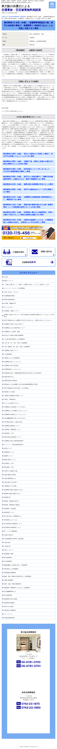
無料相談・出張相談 (10, 508)
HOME (6, 277)
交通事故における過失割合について (14, 328)
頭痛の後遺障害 (8, 580)
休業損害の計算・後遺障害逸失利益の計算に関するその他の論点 (22, 373)
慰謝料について (8, 456)
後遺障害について (9, 452)
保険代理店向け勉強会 (10, 380)
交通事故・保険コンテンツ (12, 311)
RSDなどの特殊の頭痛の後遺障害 (13, 335)
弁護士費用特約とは (10, 478)
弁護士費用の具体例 (10, 474)
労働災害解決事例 (9, 617)
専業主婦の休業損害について (12, 437)
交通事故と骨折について (11, 350)
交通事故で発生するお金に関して (13, 324)
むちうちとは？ (8, 307)
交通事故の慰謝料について (12, 425)
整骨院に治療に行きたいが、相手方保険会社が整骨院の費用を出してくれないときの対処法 (29, 315)
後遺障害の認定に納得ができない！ (14, 489)
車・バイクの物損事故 (10, 531)
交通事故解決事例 (9, 295)
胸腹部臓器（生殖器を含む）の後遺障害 (15, 565)
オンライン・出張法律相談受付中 (13, 444)
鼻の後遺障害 (8, 595)
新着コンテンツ (8, 280)
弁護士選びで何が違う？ (11, 482)
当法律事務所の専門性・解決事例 (13, 538)
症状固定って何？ (9, 463)
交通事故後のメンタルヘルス (12, 369)
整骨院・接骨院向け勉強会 (12, 505)
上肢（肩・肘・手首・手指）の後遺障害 (15, 343)
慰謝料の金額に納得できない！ (13, 493)
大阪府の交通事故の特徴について (13, 395)
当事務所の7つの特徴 (10, 486)
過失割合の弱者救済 (10, 610)
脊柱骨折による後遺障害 (11, 569)
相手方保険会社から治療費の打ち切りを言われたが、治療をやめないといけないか (28, 320)
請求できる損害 (8, 606)
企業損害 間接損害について (12, 429)
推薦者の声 (7, 497)
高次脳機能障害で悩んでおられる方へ (15, 418)
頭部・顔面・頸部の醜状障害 (12, 584)
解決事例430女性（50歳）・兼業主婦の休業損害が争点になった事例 (28, 184)
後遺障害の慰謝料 (9, 602)
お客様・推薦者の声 (10, 303)
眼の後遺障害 (8, 557)
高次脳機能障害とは (10, 591)
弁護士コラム (8, 448)
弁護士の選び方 (8, 535)
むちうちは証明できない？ (12, 403)
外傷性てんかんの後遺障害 (12, 358)
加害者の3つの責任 (9, 392)
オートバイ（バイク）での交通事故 (14, 288)
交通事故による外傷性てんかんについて (15, 410)
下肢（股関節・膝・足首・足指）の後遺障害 (17, 346)
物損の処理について (10, 459)
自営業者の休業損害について (12, 527)
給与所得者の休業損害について (13, 523)
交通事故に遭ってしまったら (12, 361)
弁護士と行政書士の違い (11, 471)
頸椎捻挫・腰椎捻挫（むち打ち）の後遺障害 (17, 587)
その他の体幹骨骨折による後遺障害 (14, 339)
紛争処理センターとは (10, 520)
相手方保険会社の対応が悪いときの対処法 (16, 388)
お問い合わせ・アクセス (11, 292)
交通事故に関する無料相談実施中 (13, 440)
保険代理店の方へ (9, 376)
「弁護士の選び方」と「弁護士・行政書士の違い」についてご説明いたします (26, 284)
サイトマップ (8, 614)
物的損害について (9, 512)
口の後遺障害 (8, 354)
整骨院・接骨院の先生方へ (12, 501)
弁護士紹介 (7, 542)
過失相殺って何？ (9, 467)
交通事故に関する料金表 (11, 365)
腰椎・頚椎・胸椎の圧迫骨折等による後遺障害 (17, 576)
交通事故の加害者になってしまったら (15, 414)
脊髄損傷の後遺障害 (10, 572)
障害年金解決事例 (9, 299)
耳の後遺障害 (8, 561)
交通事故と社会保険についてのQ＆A (14, 407)
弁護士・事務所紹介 (10, 399)
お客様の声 (7, 546)
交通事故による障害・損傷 (12, 331)
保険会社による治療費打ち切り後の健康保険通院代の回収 (21, 384)
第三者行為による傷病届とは (12, 516)
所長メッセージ (8, 550)
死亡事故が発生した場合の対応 (13, 422)
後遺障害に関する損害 (10, 599)
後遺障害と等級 (8, 553)
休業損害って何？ (9, 433)
